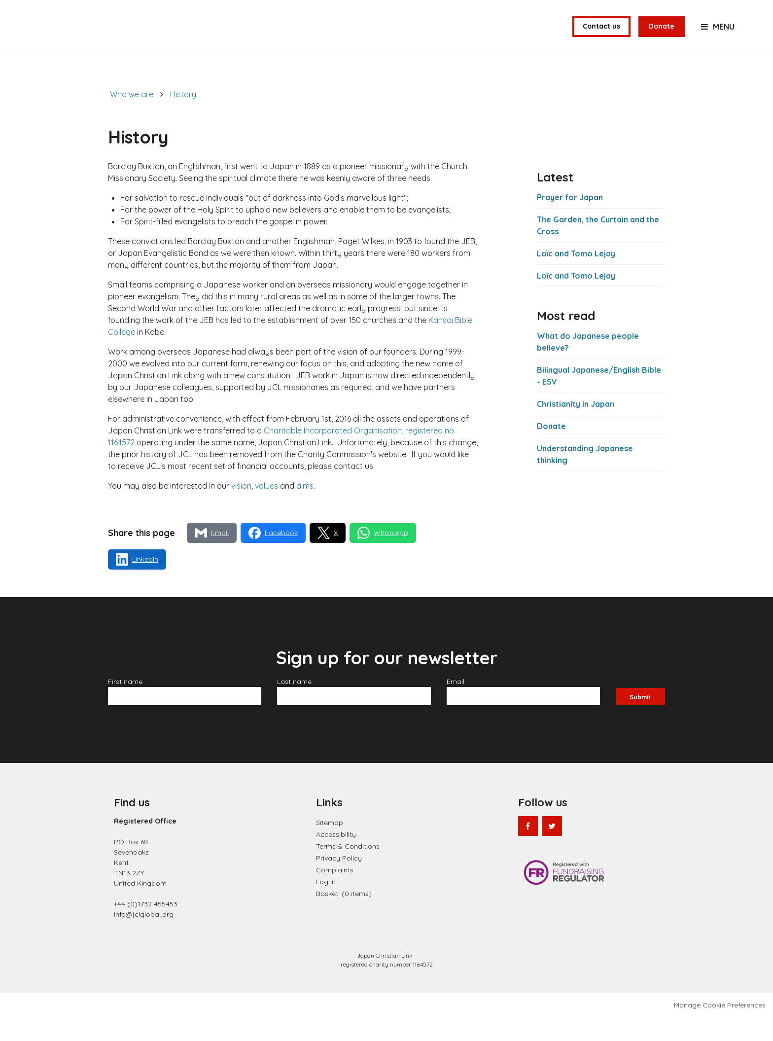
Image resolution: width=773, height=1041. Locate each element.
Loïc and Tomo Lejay (576, 277)
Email (456, 705)
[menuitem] (344, 916)
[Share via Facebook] (273, 556)
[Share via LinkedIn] (137, 583)
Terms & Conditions (348, 869)
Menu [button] (724, 38)
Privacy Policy (339, 881)
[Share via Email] (212, 556)
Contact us (601, 38)
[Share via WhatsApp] (383, 556)
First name (126, 705)
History (183, 118)
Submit (640, 719)
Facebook (528, 849)
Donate (661, 38)
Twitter (552, 849)
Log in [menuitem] (326, 904)
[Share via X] (328, 556)
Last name (295, 705)
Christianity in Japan (575, 427)
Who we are (131, 118)
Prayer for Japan (570, 221)
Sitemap (329, 845)
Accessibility (336, 857)
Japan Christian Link (103, 38)
